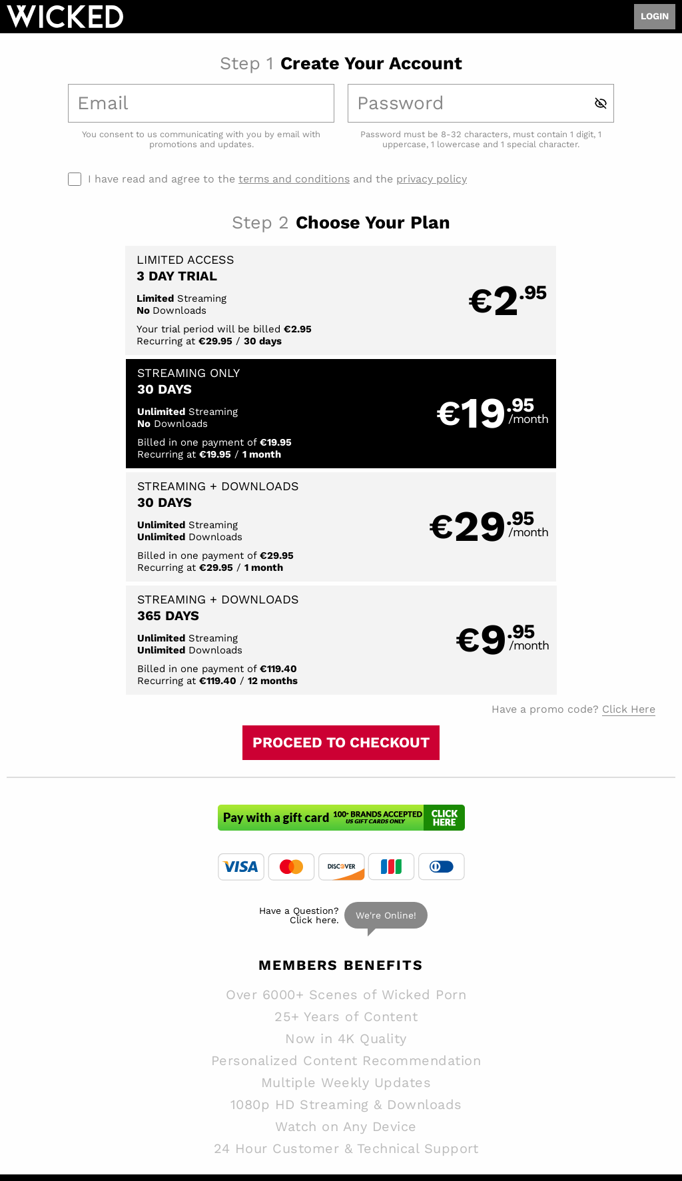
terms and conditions (294, 179)
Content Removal (637, 1096)
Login (655, 16)
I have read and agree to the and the (277, 179)
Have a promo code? (573, 484)
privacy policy (431, 179)
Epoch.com (77, 1096)
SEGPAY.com (446, 1096)
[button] (173, 301)
